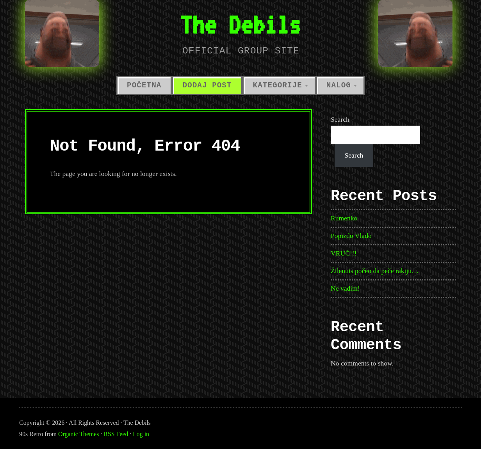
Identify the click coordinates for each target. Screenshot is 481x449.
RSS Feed (115, 434)
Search (340, 119)
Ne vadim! (345, 288)
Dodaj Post (207, 85)
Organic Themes (78, 434)
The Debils (240, 24)
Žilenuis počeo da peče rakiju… (375, 271)
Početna (144, 85)
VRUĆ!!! (343, 253)
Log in (141, 434)
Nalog (338, 85)
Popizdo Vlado (351, 236)
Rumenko (344, 218)
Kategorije (277, 85)
